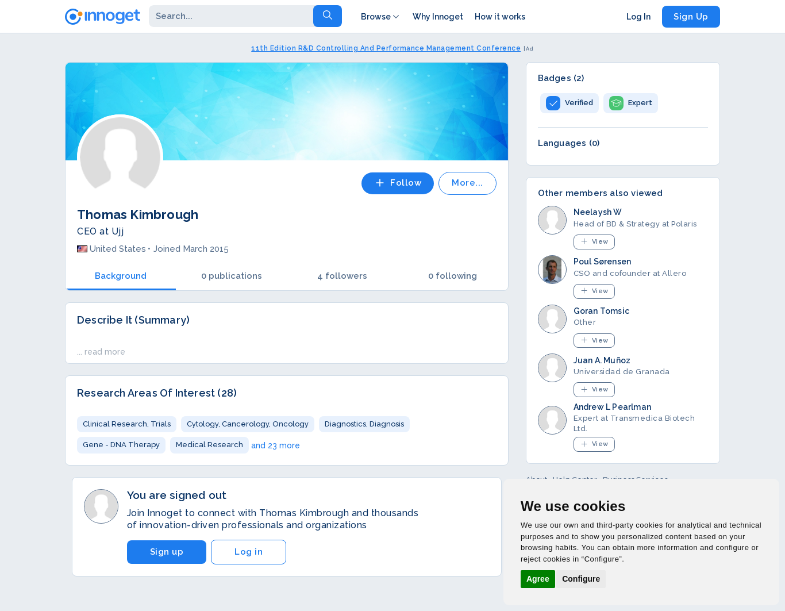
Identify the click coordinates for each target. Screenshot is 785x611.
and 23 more (275, 445)
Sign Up (691, 16)
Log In (638, 16)
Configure (581, 578)
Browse (381, 16)
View (594, 241)
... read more (101, 351)
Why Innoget (438, 16)
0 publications (231, 276)
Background (121, 276)
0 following (452, 276)
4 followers (342, 276)
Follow (397, 183)
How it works (500, 16)
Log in (248, 552)
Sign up (167, 552)
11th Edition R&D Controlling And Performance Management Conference (386, 48)
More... (467, 183)
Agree (537, 578)
